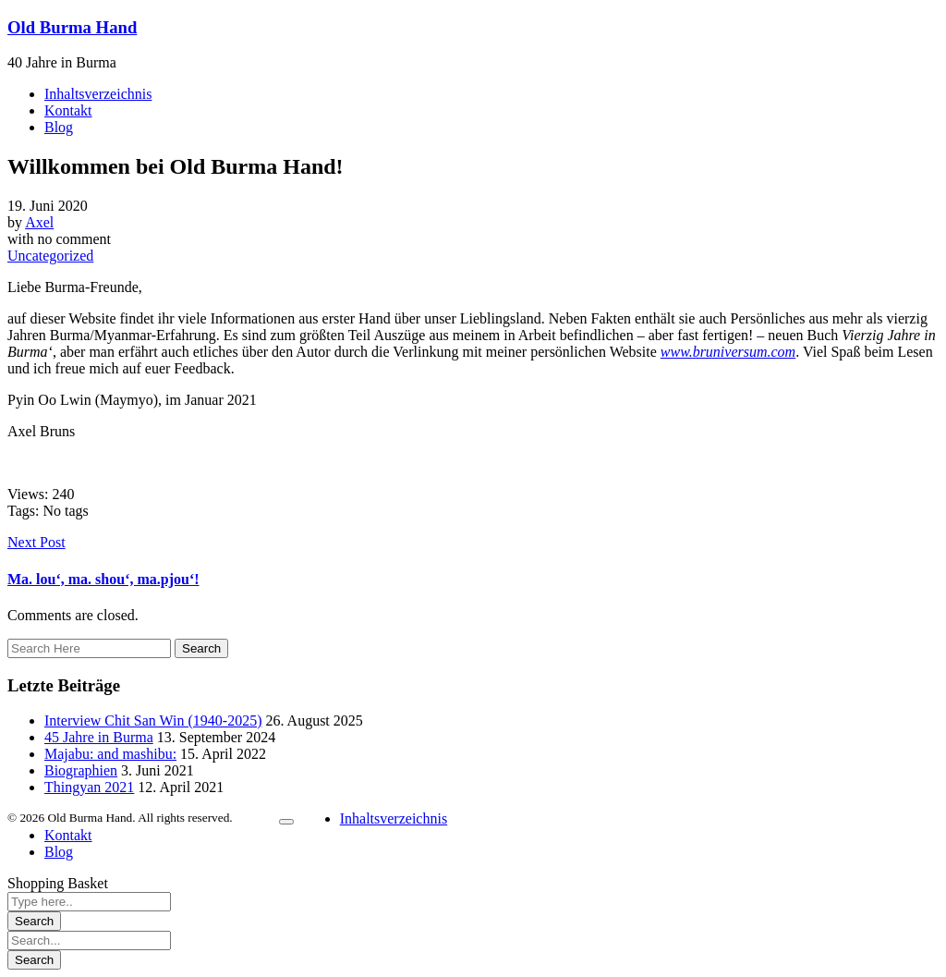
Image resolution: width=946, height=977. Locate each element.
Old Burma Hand (72, 27)
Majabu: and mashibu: (110, 754)
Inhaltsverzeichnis (393, 818)
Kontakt (68, 835)
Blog (58, 852)
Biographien (80, 770)
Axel (39, 222)
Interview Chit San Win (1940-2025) (152, 720)
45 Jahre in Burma (98, 737)
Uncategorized (50, 255)
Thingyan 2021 (89, 787)
